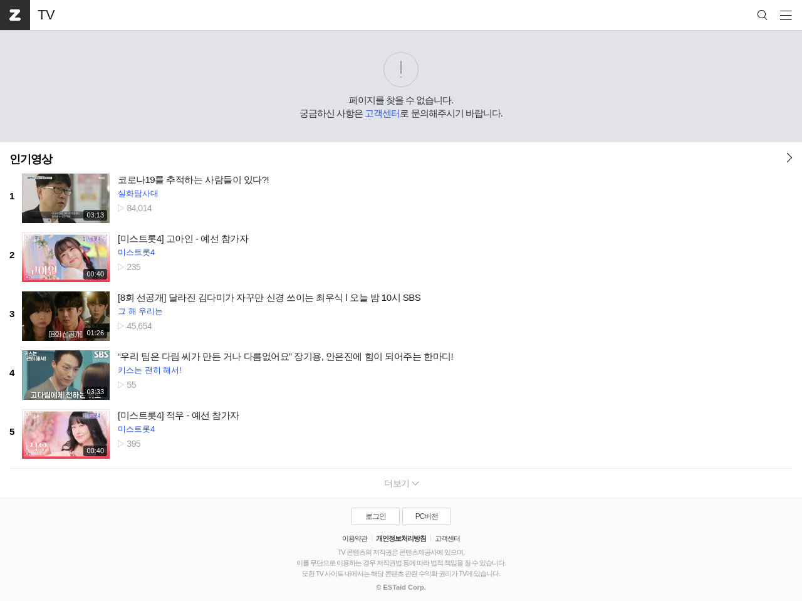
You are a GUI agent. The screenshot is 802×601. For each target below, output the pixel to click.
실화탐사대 (138, 193)
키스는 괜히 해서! (150, 370)
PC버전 (427, 516)
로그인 (375, 516)
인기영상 (30, 159)
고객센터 (382, 113)
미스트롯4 (136, 252)
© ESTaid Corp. (400, 587)
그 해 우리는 (140, 311)
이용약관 (354, 538)
